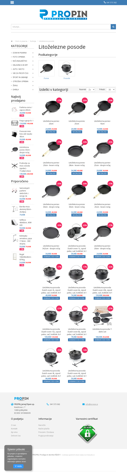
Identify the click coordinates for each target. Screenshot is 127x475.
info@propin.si (92, 404)
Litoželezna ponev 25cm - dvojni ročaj (102, 164)
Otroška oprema (20, 81)
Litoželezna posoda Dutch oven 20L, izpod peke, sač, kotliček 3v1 (102, 290)
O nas (13, 425)
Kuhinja (33, 41)
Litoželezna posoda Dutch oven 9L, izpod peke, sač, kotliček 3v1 (51, 373)
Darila (16, 89)
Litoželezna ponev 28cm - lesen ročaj (77, 164)
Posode (67, 78)
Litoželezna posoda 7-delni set (102, 330)
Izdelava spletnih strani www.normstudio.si (78, 455)
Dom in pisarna (21, 41)
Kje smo (14, 432)
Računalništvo (20, 61)
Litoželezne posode (46, 41)
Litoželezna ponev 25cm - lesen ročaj (102, 205)
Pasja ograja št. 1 (26, 120)
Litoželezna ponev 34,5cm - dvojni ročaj (51, 247)
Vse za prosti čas (20, 73)
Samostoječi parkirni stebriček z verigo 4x (25, 192)
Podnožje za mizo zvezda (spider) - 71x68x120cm (25, 167)
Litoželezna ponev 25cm (77, 122)
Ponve (46, 78)
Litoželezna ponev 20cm (51, 122)
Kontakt (14, 428)
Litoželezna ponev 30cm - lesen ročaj (77, 205)
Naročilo (42, 425)
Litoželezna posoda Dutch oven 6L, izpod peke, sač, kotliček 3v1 (77, 290)
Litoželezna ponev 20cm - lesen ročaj (51, 164)
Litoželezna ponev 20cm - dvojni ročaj (102, 247)
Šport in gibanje (20, 77)
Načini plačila (43, 428)
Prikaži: (100, 89)
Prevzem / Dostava (46, 432)
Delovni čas (16, 435)
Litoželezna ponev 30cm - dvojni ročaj (25, 150)
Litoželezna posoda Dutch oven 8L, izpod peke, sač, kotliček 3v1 (77, 332)
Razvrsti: (80, 89)
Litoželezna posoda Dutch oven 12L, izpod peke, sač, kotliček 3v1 (51, 332)
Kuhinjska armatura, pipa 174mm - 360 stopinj (26, 240)
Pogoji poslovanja (45, 435)
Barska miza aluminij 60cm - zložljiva (26, 209)
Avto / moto (18, 69)
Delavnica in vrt (20, 65)
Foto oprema (19, 57)
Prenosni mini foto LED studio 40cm (26, 134)
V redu (18, 466)
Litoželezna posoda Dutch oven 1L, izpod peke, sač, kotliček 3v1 (77, 248)
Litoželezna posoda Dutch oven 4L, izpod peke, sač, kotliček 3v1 (77, 373)
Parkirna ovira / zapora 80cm (26, 108)
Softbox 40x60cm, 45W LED (25, 222)
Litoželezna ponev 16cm (102, 122)
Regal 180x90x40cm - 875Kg (26, 257)
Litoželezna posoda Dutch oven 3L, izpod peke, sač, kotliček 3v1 (51, 290)
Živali (15, 85)
